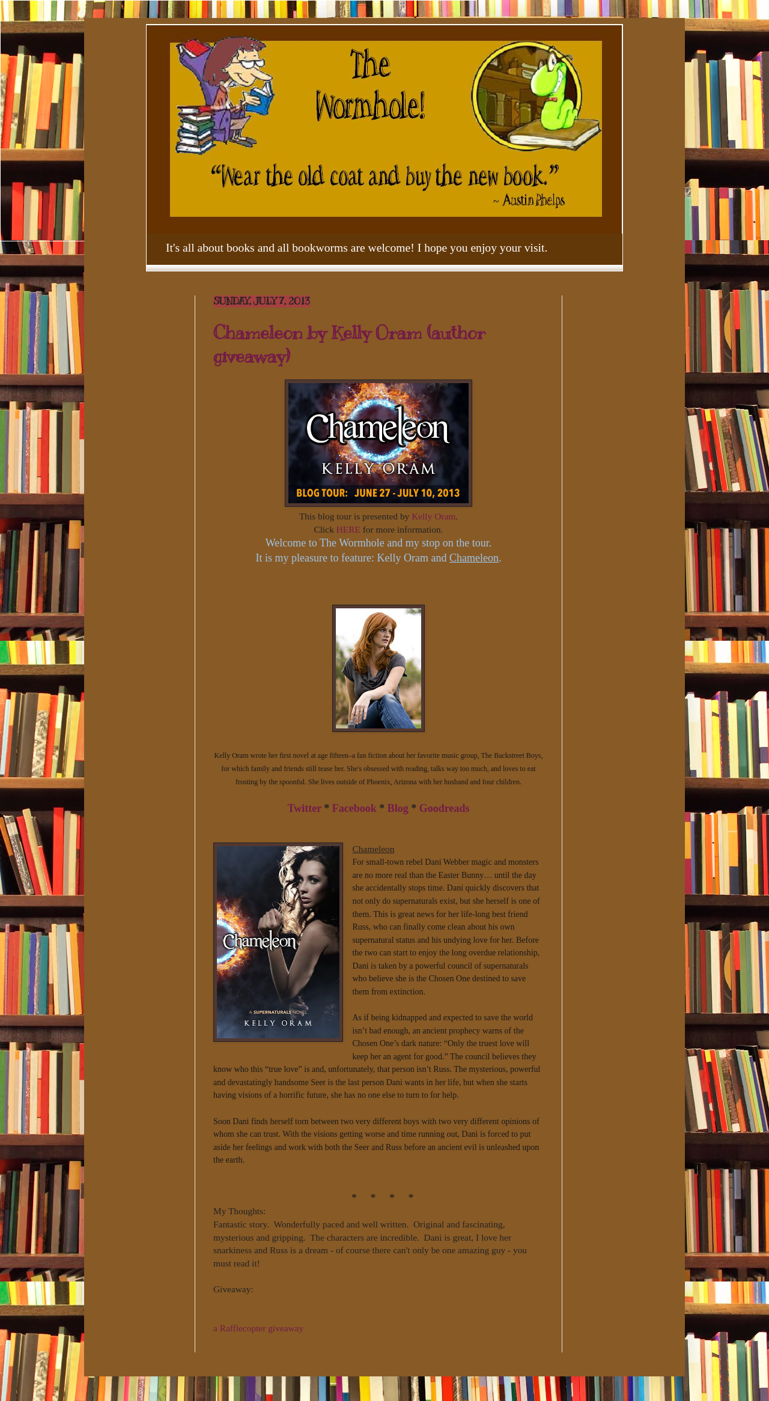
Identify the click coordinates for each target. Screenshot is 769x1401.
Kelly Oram (433, 516)
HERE (348, 529)
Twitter (304, 808)
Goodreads (444, 808)
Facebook (354, 808)
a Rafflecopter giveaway (258, 1328)
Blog (398, 808)
